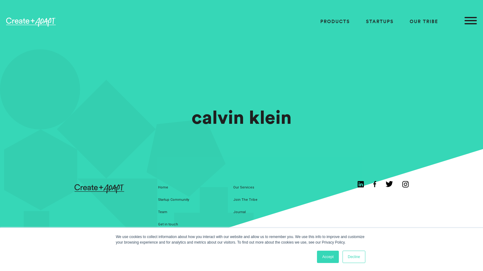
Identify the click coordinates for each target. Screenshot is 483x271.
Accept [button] (328, 257)
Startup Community (173, 200)
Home (163, 187)
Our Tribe (424, 21)
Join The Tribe (245, 200)
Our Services (243, 187)
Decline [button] (354, 257)
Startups (380, 21)
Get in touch (168, 224)
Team (162, 212)
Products (335, 21)
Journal (239, 212)
